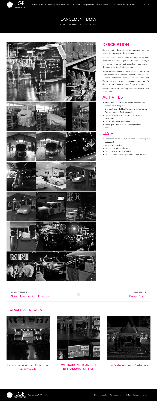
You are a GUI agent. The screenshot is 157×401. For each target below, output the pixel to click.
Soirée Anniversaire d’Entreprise (129, 365)
